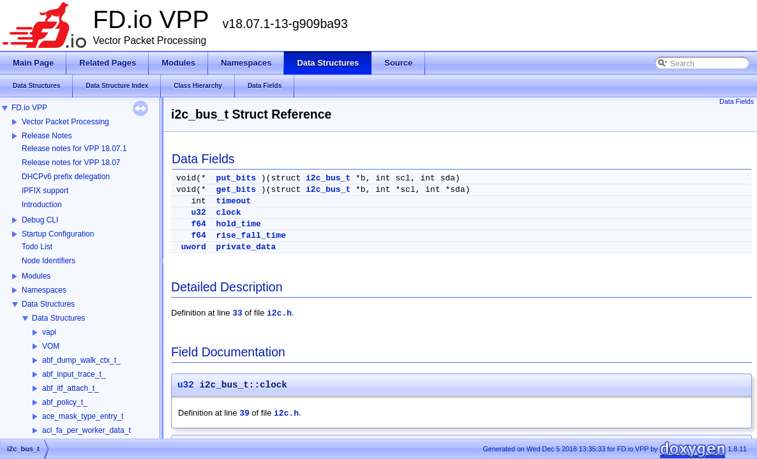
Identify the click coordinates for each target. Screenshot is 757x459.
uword (193, 247)
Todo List (37, 246)
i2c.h (279, 313)
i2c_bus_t (328, 178)
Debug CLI (40, 219)
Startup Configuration (58, 233)
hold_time (238, 224)
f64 (198, 224)
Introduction (42, 204)
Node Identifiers (48, 260)
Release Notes (47, 135)
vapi (49, 332)
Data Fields (736, 101)
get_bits (236, 189)
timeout (233, 201)
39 (244, 413)
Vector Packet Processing (65, 121)
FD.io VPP (29, 107)
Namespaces (44, 290)
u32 (198, 212)
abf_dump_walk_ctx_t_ (81, 360)
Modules (36, 276)
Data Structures (48, 304)
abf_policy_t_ (64, 402)
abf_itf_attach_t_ (70, 388)
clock (228, 212)
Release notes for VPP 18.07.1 (74, 148)
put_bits (236, 178)
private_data (246, 247)
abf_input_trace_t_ (73, 374)
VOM (50, 346)
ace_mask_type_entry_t (82, 416)
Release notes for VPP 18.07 (71, 162)
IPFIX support (45, 190)
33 (237, 313)
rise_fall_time (251, 235)
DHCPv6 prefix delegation (66, 176)
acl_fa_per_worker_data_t (86, 430)
